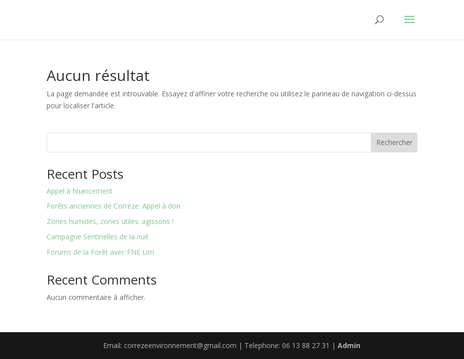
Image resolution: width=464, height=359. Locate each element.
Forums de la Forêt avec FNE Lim (100, 252)
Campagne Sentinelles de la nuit (98, 236)
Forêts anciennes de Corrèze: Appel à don (113, 206)
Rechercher (394, 142)
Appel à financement (80, 191)
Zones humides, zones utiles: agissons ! (110, 221)
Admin (349, 345)
